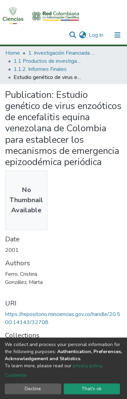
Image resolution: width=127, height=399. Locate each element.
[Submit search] (72, 35)
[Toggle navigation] (117, 35)
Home (12, 53)
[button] (82, 35)
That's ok (92, 388)
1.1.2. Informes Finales (40, 69)
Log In (96, 35)
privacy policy (87, 366)
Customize (16, 375)
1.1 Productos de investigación (47, 61)
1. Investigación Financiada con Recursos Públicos (62, 53)
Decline (33, 388)
